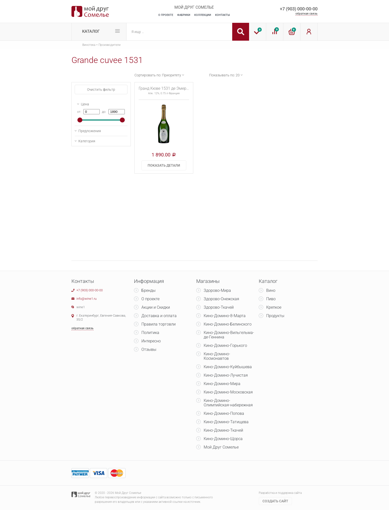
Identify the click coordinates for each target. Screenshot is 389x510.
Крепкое (273, 307)
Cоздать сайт (275, 501)
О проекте (150, 299)
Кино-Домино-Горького (225, 345)
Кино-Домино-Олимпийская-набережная (228, 402)
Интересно (151, 341)
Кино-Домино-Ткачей (223, 430)
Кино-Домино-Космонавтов (217, 356)
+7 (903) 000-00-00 (299, 8)
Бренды (148, 290)
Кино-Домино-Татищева (226, 422)
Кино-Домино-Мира (222, 383)
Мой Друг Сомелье (221, 447)
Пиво (271, 299)
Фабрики (183, 15)
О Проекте (165, 15)
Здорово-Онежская (221, 299)
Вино (270, 290)
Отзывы (148, 349)
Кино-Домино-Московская (228, 392)
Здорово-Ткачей (219, 307)
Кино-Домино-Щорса (223, 438)
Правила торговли (158, 324)
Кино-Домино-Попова (224, 413)
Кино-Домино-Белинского (228, 324)
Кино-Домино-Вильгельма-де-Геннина (229, 334)
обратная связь (306, 13)
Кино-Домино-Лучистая (226, 375)
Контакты (222, 15)
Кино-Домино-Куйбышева (228, 366)
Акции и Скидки (155, 307)
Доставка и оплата (159, 315)
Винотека (88, 45)
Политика (150, 332)
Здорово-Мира (217, 290)
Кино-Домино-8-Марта (225, 315)
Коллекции (202, 15)
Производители (109, 45)
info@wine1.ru (86, 298)
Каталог (91, 31)
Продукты (275, 315)
